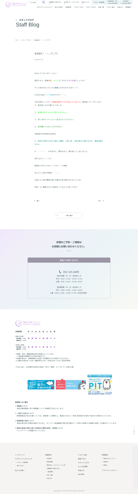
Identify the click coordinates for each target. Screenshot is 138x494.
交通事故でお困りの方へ (55, 2)
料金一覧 (101, 7)
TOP (16, 40)
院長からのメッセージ (109, 458)
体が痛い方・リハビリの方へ (71, 2)
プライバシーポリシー (110, 470)
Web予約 (81, 474)
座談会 (105, 465)
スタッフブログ (91, 7)
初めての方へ (20, 465)
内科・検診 (50, 475)
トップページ (20, 455)
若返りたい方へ (85, 2)
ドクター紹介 (110, 7)
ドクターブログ (78, 7)
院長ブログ (82, 459)
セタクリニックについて (44, 7)
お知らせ (120, 7)
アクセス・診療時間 (22, 462)
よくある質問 (82, 466)
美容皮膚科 (50, 462)
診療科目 (68, 7)
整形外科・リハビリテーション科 (56, 465)
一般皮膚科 (50, 472)
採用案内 (128, 7)
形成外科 (49, 458)
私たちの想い (59, 7)
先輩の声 (105, 462)
